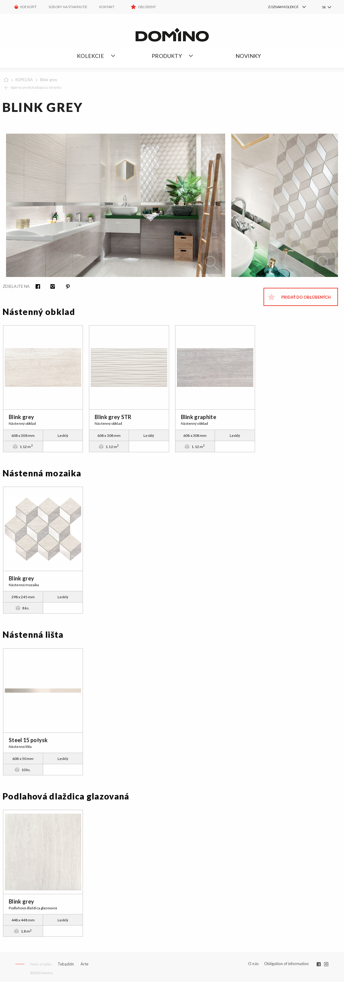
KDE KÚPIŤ (28, 7)
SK (324, 7)
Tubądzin (66, 963)
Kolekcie (90, 56)
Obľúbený (147, 7)
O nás (253, 964)
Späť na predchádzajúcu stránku (36, 87)
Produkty (167, 56)
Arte (84, 964)
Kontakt (107, 7)
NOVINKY (248, 56)
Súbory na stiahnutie (68, 7)
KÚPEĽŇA (24, 79)
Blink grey (48, 79)
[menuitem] (281, 7)
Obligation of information (286, 963)
